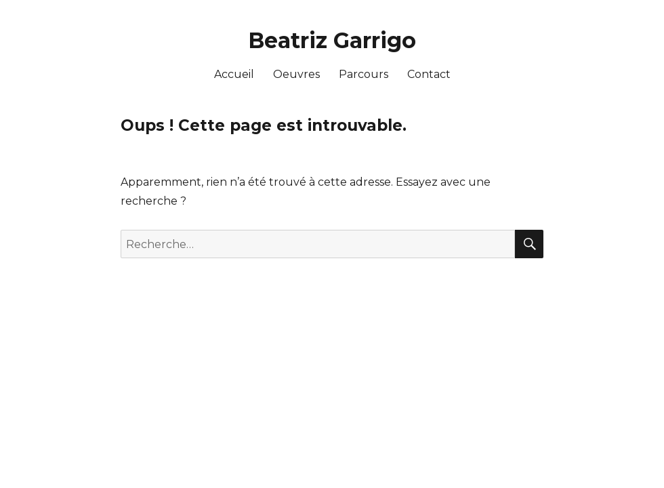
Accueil (234, 74)
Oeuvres (296, 74)
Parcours (363, 74)
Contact (429, 74)
